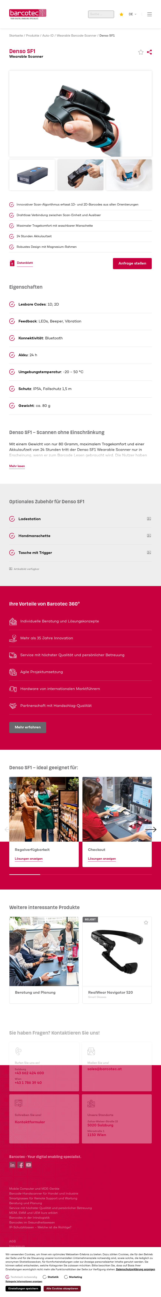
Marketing (75, 1277)
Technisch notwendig (24, 1277)
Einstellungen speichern (23, 1288)
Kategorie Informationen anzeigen (24, 1281)
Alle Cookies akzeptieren (62, 1288)
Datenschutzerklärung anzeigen (135, 1269)
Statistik (53, 1277)
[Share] (149, 52)
